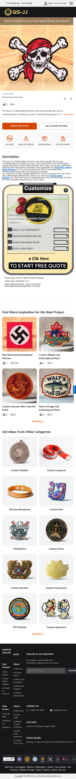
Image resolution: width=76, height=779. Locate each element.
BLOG (16, 654)
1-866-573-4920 (37, 710)
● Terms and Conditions (19, 680)
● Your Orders (5, 673)
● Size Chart (19, 711)
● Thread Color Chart (18, 742)
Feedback (74, 389)
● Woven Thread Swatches (18, 724)
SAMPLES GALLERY (6, 651)
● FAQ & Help (6, 715)
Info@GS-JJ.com (60, 710)
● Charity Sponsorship (19, 694)
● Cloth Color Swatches (18, 734)
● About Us (18, 669)
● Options (6, 727)
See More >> (38, 421)
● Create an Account (6, 691)
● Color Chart (17, 716)
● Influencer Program (19, 687)
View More (68, 114)
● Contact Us (6, 722)
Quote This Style (20, 126)
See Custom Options (56, 126)
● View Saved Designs (5, 681)
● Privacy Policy (17, 674)
